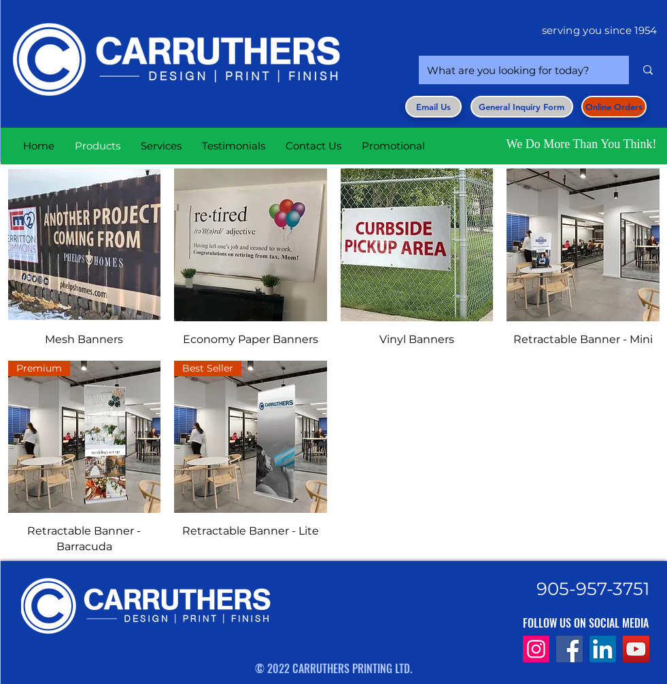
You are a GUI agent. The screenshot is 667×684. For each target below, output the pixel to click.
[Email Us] (433, 107)
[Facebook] (569, 649)
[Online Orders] (614, 107)
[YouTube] (636, 649)
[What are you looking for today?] (513, 70)
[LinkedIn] (602, 649)
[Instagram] (536, 649)
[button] (522, 107)
